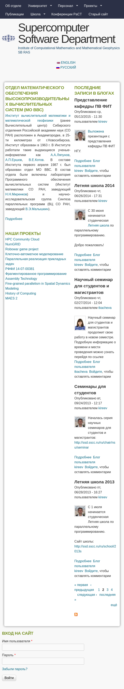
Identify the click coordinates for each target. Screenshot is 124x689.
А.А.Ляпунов (60, 155)
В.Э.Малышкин (36, 209)
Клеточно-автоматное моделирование (34, 254)
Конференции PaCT (66, 14)
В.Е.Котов (36, 160)
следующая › (87, 594)
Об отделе (13, 6)
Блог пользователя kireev (87, 165)
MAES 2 (11, 298)
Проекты (91, 6)
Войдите (91, 170)
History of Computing (20, 293)
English (66, 62)
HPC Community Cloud (22, 239)
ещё (114, 605)
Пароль (9, 655)
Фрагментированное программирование (36, 273)
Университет (38, 6)
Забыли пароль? (15, 669)
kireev (102, 121)
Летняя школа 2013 (94, 481)
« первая (81, 585)
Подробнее (13, 219)
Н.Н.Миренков (16, 194)
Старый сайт (98, 14)
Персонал (66, 6)
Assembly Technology (21, 278)
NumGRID (13, 244)
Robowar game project (21, 249)
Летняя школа (98, 225)
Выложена (96, 131)
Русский (66, 67)
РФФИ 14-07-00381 (19, 269)
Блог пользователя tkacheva (87, 366)
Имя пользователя (17, 641)
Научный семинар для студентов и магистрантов (93, 286)
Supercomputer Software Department (66, 33)
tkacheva (104, 307)
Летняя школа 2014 (94, 185)
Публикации (14, 14)
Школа (36, 14)
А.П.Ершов (13, 160)
